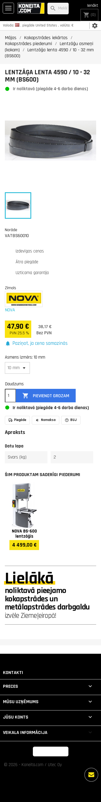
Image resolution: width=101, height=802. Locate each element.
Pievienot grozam (45, 395)
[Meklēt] (58, 8)
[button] (36, 344)
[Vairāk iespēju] (91, 775)
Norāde (11, 229)
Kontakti (13, 672)
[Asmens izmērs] (17, 368)
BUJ (71, 419)
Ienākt (92, 5)
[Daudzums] (10, 395)
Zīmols (10, 288)
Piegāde (17, 419)
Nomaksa (45, 419)
